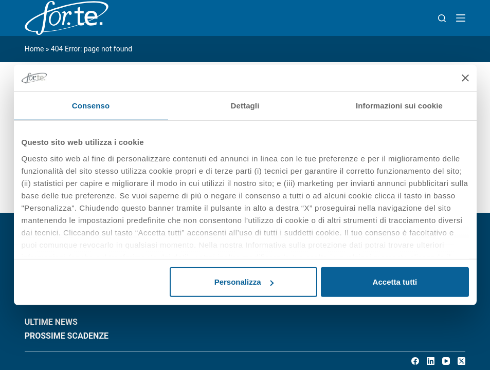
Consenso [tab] (91, 105)
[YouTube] (446, 361)
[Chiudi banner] (465, 78)
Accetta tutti (395, 282)
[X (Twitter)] (461, 361)
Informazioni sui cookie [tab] (399, 105)
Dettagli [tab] (245, 105)
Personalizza (244, 282)
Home (34, 49)
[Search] (442, 18)
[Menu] (460, 18)
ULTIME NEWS (51, 322)
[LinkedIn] (430, 361)
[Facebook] (415, 361)
